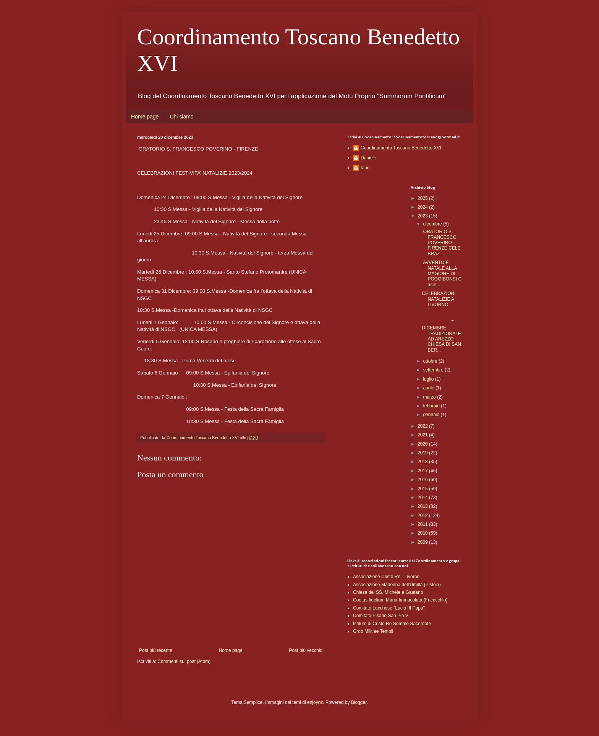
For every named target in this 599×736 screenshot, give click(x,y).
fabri (365, 167)
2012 (423, 515)
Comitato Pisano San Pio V (380, 615)
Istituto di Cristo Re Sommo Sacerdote (392, 623)
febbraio (432, 406)
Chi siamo (181, 116)
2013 (423, 506)
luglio (429, 379)
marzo (430, 397)
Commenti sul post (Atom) (183, 661)
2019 (423, 453)
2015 (423, 488)
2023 (423, 216)
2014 (423, 497)
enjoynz (315, 702)
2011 (423, 524)
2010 (423, 533)
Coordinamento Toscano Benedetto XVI (401, 148)
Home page (145, 116)
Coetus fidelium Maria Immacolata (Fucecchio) (400, 600)
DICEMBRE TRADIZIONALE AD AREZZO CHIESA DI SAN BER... (441, 339)
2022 (423, 426)
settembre (434, 370)
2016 (423, 479)
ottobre (431, 361)
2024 (423, 207)
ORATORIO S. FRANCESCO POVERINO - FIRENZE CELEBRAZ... (441, 242)
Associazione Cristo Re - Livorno (386, 576)
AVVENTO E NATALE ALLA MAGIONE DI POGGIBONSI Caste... (441, 273)
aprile (429, 388)
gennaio (431, 414)
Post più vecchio (305, 650)
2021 (423, 435)
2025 (423, 198)
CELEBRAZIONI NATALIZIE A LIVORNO (438, 299)
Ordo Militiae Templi (373, 631)
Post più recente (155, 650)
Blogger (359, 702)
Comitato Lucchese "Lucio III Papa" (389, 608)
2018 (423, 461)
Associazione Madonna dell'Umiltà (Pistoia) (397, 584)
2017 (423, 470)
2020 (423, 444)
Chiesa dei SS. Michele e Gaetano (388, 592)
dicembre (433, 224)
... (441, 316)
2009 (423, 542)
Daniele (368, 157)
